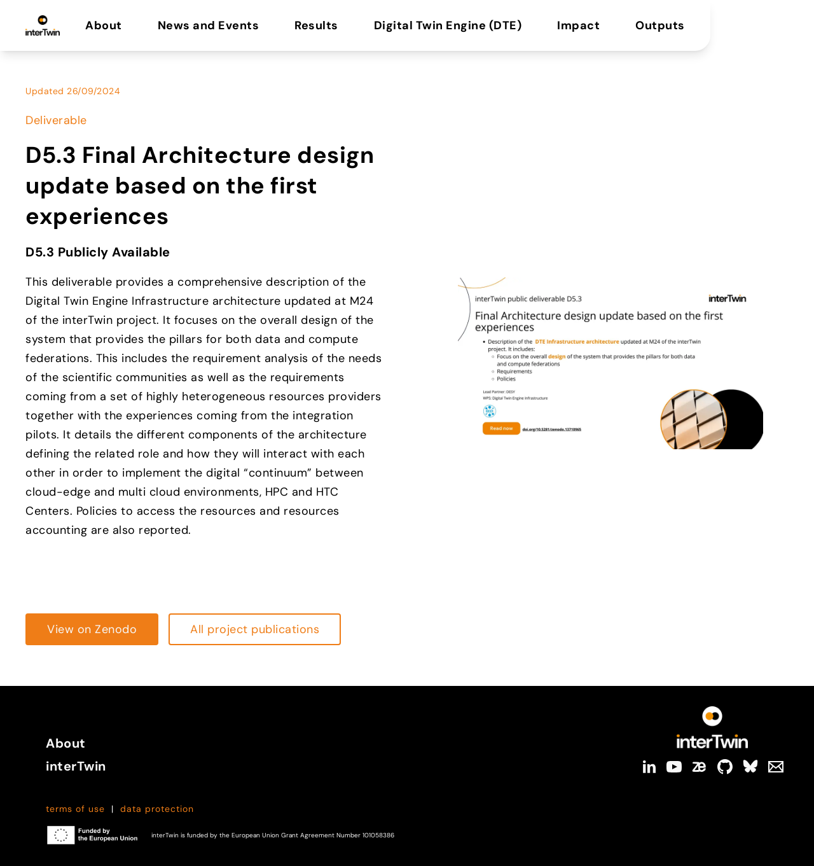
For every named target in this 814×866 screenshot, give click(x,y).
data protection (157, 808)
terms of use (75, 808)
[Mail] (776, 766)
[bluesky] (750, 766)
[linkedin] (648, 766)
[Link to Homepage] (712, 727)
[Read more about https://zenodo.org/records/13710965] (91, 629)
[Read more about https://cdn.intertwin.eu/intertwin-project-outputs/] (255, 629)
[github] (725, 766)
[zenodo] (699, 767)
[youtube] (674, 766)
